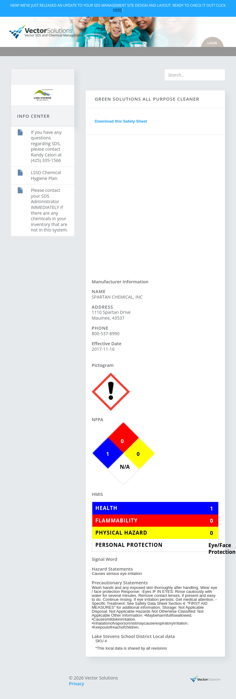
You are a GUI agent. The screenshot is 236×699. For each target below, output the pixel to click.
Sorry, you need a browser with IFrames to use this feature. (155, 203)
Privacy (76, 683)
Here (117, 9)
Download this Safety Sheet (121, 121)
